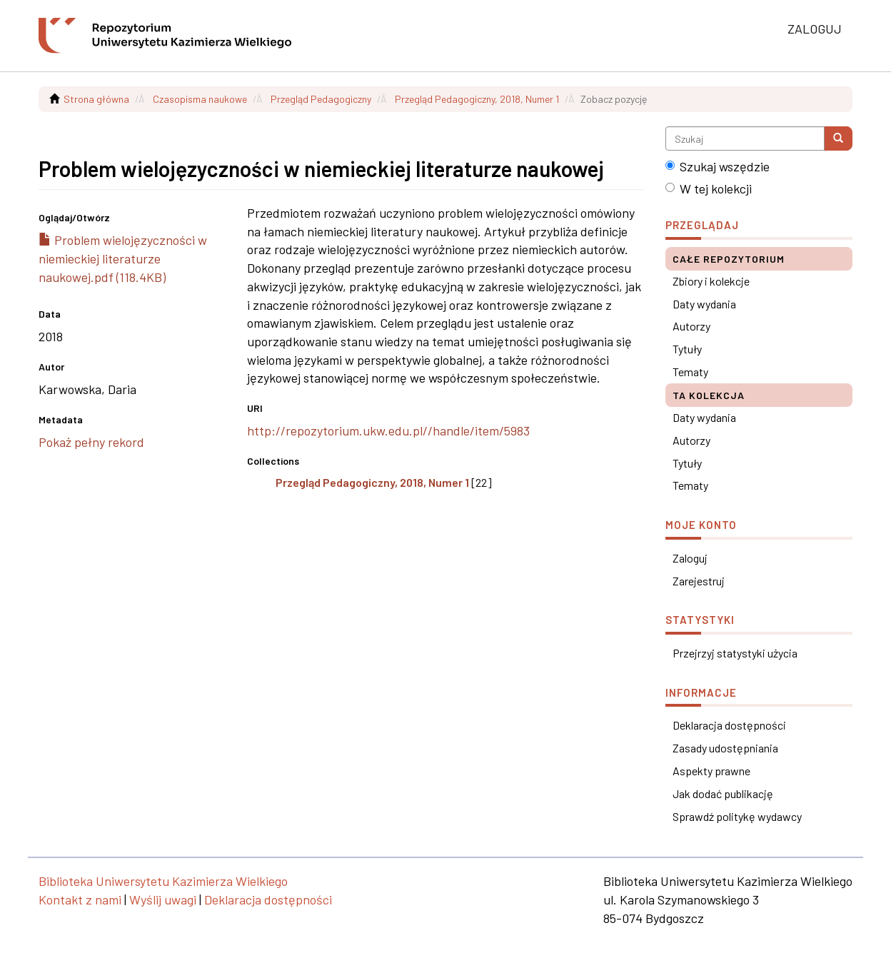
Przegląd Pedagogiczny (321, 99)
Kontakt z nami (80, 899)
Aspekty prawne (711, 770)
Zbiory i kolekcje (711, 281)
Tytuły (687, 349)
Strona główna (96, 99)
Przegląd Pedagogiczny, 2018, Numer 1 (477, 99)
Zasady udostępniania (725, 748)
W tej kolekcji (708, 188)
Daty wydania (704, 304)
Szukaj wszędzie (717, 166)
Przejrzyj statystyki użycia (735, 653)
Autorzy (691, 326)
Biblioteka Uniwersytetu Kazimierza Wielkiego (163, 881)
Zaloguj (690, 558)
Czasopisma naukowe (200, 99)
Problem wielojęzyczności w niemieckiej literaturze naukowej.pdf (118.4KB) (123, 258)
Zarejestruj (699, 581)
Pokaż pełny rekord (91, 442)
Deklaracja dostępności (729, 725)
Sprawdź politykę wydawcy (737, 816)
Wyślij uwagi (162, 899)
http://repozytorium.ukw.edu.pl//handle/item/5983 (388, 430)
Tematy (690, 371)
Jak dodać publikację (723, 793)
